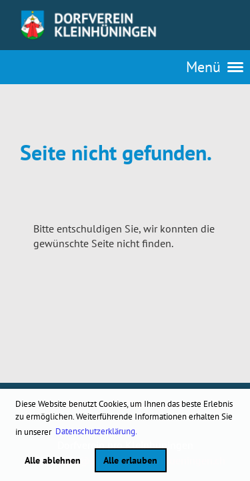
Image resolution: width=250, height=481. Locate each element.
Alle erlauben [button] (130, 460)
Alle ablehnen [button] (53, 460)
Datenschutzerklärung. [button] (96, 431)
